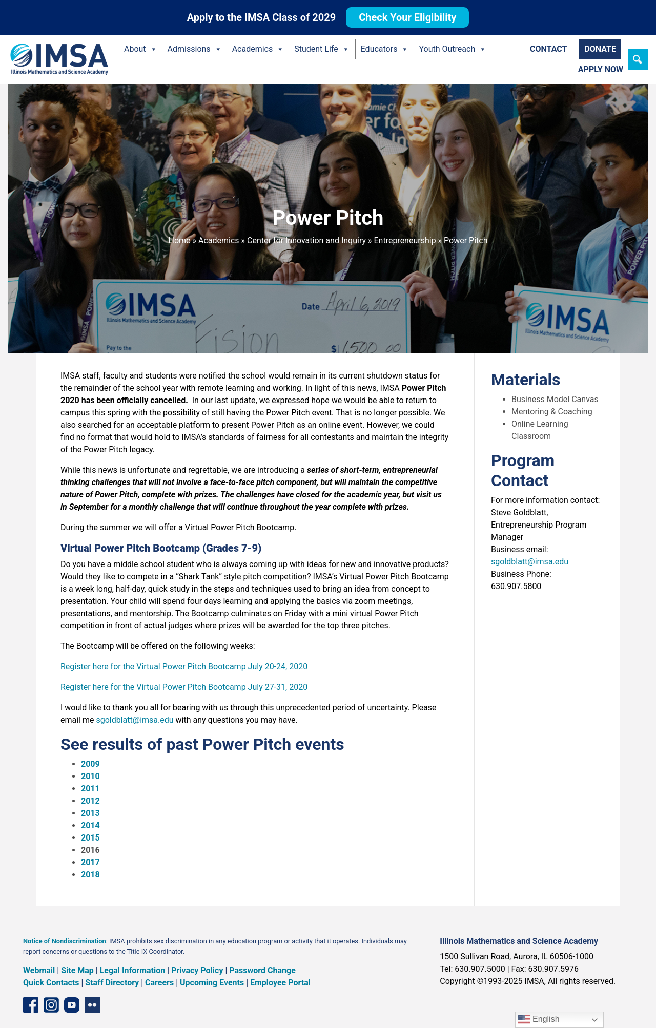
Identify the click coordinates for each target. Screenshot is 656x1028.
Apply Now (600, 69)
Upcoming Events (212, 983)
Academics (258, 49)
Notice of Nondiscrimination (64, 941)
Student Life (321, 49)
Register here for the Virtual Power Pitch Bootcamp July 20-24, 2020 (184, 667)
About (140, 49)
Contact (548, 49)
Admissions (195, 49)
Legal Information (133, 970)
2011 (90, 788)
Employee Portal (280, 983)
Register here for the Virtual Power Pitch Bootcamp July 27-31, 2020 (184, 687)
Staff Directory (112, 983)
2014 (90, 825)
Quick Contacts (51, 983)
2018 (90, 874)
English (539, 1020)
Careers (159, 983)
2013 (90, 813)
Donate (600, 49)
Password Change (262, 970)
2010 (90, 776)
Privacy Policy (197, 970)
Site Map (77, 970)
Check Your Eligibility (407, 17)
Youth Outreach (452, 49)
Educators (385, 49)
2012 (90, 801)
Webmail (39, 970)
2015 (90, 838)
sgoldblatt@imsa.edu (134, 720)
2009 (90, 764)
